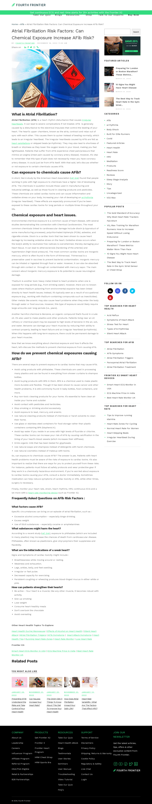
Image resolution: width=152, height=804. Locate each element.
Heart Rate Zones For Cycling (122, 423)
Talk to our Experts (111, 15)
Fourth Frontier (25, 43)
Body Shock (113, 129)
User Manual (64, 769)
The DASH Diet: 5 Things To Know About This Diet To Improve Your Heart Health (54, 705)
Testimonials (64, 753)
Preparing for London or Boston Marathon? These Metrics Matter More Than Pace (123, 245)
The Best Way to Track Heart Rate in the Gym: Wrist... (128, 101)
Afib (22, 24)
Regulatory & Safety (91, 763)
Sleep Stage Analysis (117, 179)
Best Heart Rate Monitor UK (121, 397)
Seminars (63, 763)
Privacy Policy (88, 748)
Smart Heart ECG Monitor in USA (29, 651)
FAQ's (61, 790)
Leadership (17, 743)
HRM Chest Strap (43, 757)
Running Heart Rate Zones (39, 639)
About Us (16, 737)
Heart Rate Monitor (64, 639)
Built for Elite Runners (118, 134)
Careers (16, 748)
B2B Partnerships (20, 779)
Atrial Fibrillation (115, 349)
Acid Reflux (113, 315)
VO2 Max (111, 197)
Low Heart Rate (84, 639)
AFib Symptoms (56, 635)
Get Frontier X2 (42, 737)
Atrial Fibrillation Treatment (121, 367)
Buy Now (133, 15)
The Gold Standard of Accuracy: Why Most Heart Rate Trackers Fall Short (123, 217)
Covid (109, 138)
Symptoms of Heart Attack (120, 320)
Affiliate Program (20, 758)
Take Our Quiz (42, 15)
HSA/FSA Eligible (20, 769)
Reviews (111, 175)
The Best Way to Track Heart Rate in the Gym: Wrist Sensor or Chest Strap (122, 266)
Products (111, 166)
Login (84, 779)
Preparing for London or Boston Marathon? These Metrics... (127, 71)
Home (15, 24)
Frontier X (40, 743)
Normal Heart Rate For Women (123, 428)
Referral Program (21, 763)
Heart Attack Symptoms (79, 635)
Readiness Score (115, 170)
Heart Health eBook (68, 743)
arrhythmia (87, 197)
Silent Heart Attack (116, 333)
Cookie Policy (88, 758)
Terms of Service (89, 737)
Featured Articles (115, 143)
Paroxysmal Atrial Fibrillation (122, 362)
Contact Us (87, 774)
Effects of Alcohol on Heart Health (64, 631)
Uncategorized (114, 193)
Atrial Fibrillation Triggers (33, 635)
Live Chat (86, 769)
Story (109, 184)
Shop (89, 15)
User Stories (64, 758)
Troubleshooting (66, 774)
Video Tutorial (65, 779)
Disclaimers (87, 743)
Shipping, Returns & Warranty (96, 753)
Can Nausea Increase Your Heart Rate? (35, 702)
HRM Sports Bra (43, 762)
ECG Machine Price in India (61, 651)
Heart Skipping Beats (118, 433)
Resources (72, 15)
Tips (109, 188)
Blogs (58, 15)
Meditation (112, 161)
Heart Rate (112, 152)
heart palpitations (21, 143)
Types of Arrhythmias (118, 329)
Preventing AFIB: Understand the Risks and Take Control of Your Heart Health (19, 705)
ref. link (74, 178)
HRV (109, 157)
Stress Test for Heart (117, 324)
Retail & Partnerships (22, 774)
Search (136, 32)
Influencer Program (22, 753)
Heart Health (113, 147)
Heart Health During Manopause (28, 631)
